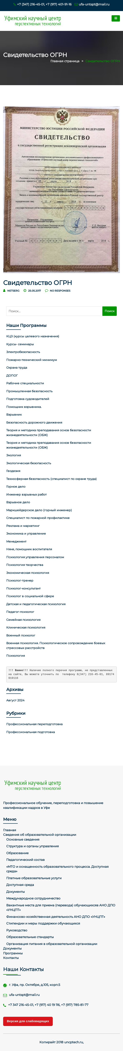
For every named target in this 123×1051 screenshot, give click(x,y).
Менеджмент (16, 541)
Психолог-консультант (23, 588)
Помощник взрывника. (23, 407)
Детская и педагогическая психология (35, 604)
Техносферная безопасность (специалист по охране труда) (51, 479)
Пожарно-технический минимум (31, 360)
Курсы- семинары (20, 344)
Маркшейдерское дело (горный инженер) (39, 510)
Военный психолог (20, 635)
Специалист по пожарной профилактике (38, 518)
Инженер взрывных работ (26, 494)
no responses (57, 290)
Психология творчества (24, 565)
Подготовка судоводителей (27, 399)
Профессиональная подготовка (30, 732)
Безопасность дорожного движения (34, 422)
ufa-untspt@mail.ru (92, 4)
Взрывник (14, 414)
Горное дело (15, 486)
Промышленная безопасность (29, 391)
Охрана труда (16, 367)
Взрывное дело (18, 502)
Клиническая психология (25, 627)
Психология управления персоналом (35, 557)
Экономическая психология (27, 573)
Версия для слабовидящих (28, 1021)
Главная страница (64, 61)
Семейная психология (23, 620)
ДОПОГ (12, 375)
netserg (13, 290)
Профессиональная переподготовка (34, 724)
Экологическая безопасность (28, 463)
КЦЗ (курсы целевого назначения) (32, 336)
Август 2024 (15, 700)
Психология (15, 656)
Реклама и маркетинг (23, 526)
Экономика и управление (26, 533)
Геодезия (13, 471)
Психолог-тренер (19, 580)
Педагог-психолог (20, 612)
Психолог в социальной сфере (30, 596)
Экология (13, 455)
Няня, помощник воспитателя (29, 549)
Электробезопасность (23, 352)
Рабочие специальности (25, 383)
